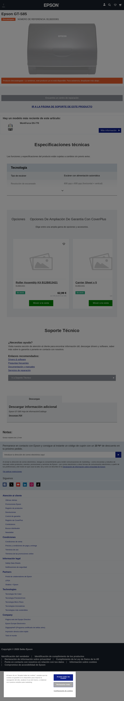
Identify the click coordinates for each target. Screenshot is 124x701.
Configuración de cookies (63, 691)
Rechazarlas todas (63, 684)
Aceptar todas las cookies (63, 677)
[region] (40, 684)
